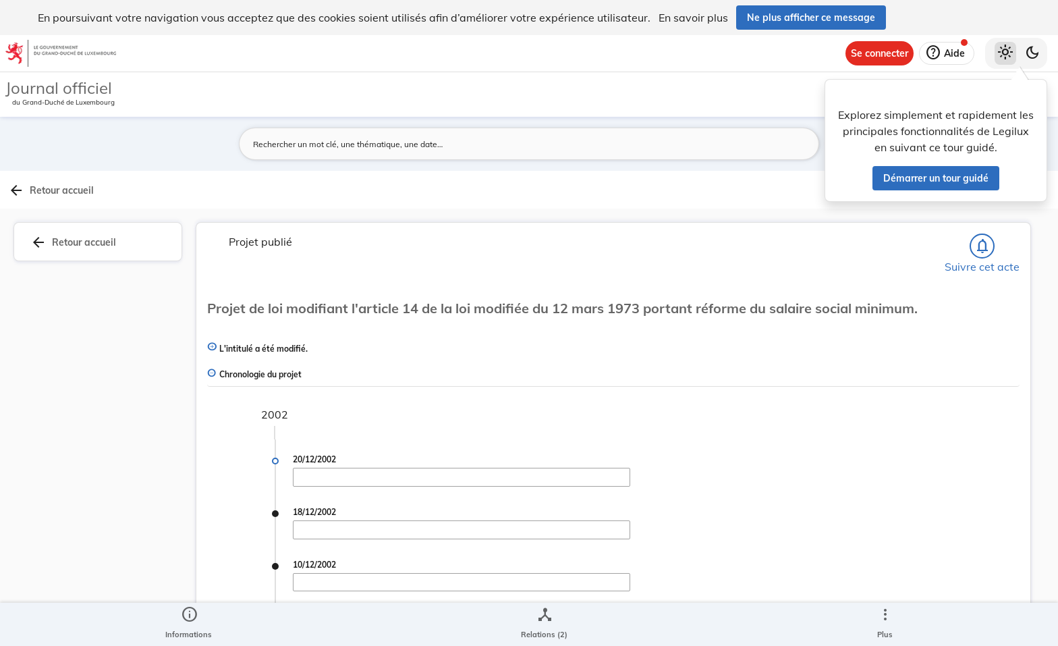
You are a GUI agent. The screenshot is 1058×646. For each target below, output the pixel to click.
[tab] (1014, 219)
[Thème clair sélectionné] (1005, 53)
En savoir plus (693, 17)
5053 (902, 498)
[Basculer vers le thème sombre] (1032, 53)
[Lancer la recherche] (763, 144)
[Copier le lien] (886, 562)
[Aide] (946, 53)
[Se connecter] (879, 53)
